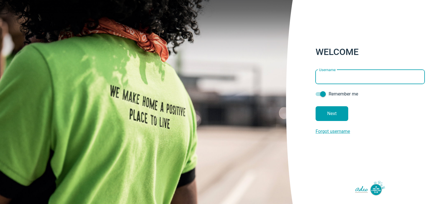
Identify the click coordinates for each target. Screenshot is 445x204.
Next (332, 113)
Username (327, 69)
